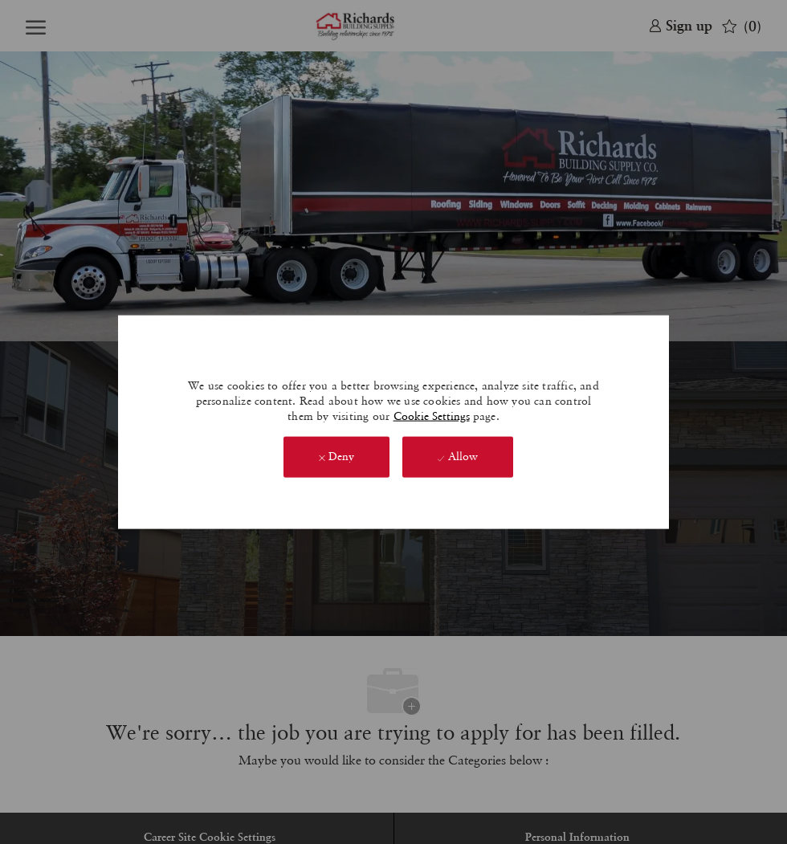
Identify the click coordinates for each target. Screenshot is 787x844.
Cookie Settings (432, 415)
